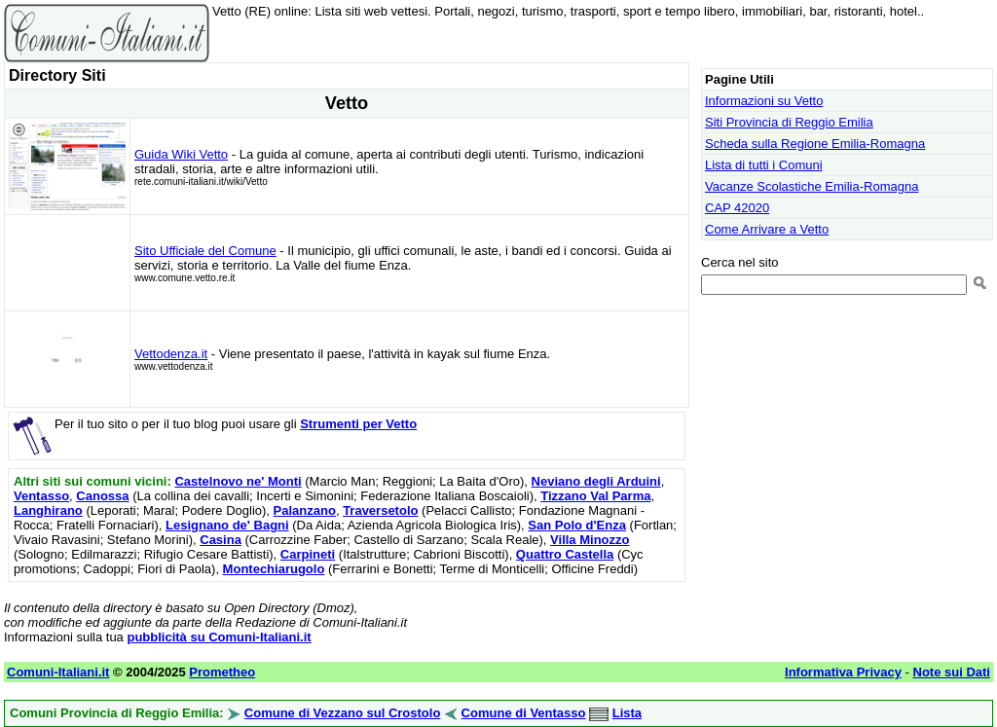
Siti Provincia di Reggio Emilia (789, 122)
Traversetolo (380, 510)
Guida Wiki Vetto (181, 154)
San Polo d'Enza (577, 525)
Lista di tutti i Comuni (764, 165)
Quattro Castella (564, 554)
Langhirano (48, 510)
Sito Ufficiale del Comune (205, 250)
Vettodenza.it (170, 353)
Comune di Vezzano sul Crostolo (342, 713)
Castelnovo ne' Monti (237, 481)
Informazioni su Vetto (764, 100)
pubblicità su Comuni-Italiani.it (219, 637)
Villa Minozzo (589, 539)
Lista (627, 713)
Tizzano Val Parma (595, 496)
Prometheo (222, 672)
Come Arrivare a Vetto (767, 229)
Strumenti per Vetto (358, 424)
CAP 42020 (737, 207)
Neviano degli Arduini (596, 481)
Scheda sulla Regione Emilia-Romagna (815, 143)
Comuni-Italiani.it (58, 672)
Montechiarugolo (274, 569)
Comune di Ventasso (524, 713)
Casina (220, 539)
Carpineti (307, 554)
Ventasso (41, 496)
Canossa (102, 496)
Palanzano (305, 510)
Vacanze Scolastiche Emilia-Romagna (811, 186)
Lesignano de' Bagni (227, 525)
